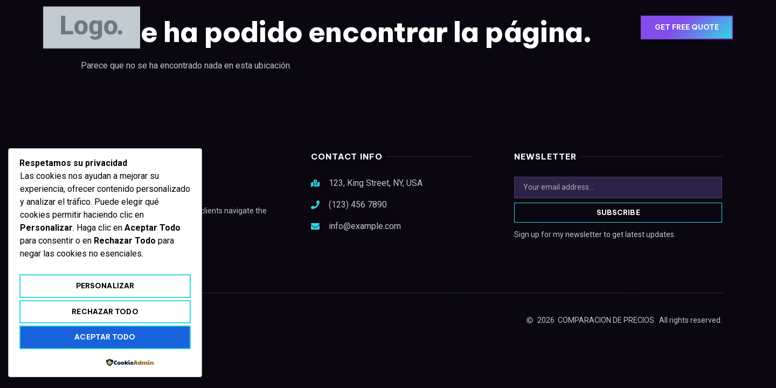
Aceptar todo (104, 336)
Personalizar (105, 285)
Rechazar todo (105, 311)
